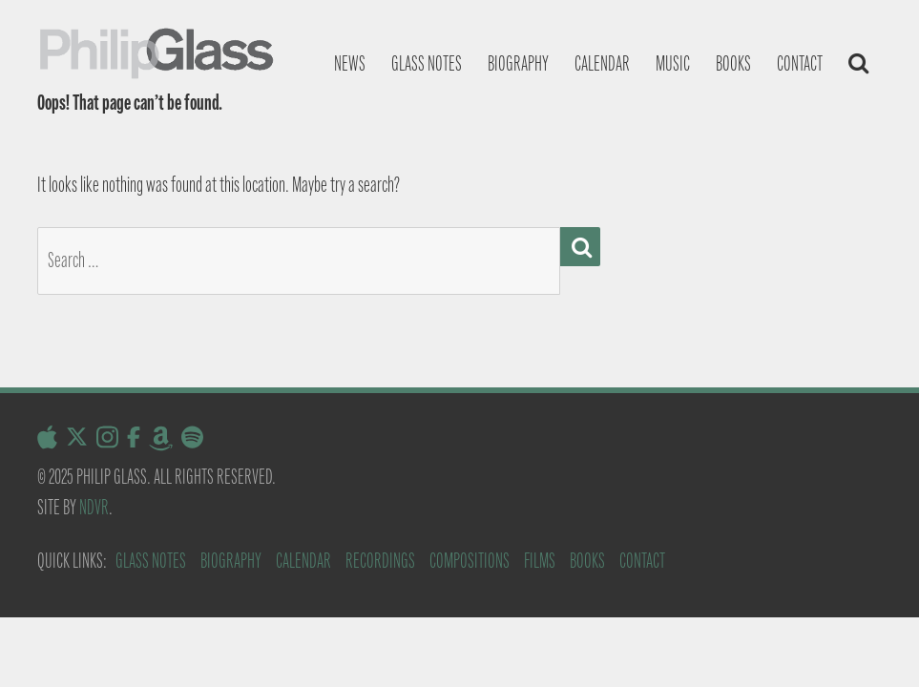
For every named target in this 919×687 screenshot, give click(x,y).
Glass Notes (150, 560)
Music (673, 63)
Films (539, 560)
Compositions (469, 560)
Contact (800, 63)
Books (733, 63)
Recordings (380, 560)
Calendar (602, 63)
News (350, 63)
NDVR (94, 507)
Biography (518, 63)
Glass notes (426, 63)
